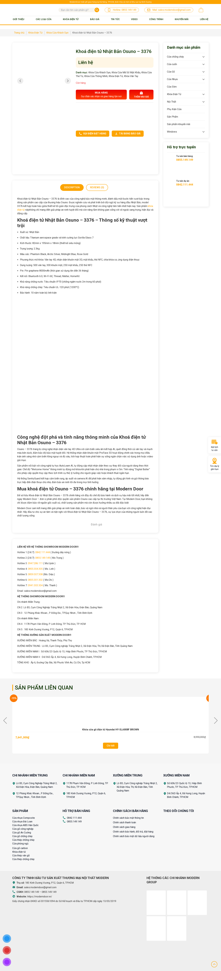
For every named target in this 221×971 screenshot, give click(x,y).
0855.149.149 (42, 557)
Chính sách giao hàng (124, 827)
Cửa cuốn (172, 64)
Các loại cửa (43, 19)
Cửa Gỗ (171, 71)
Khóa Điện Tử (71, 19)
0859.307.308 (35, 574)
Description (72, 187)
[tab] (72, 187)
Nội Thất (171, 101)
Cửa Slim (172, 86)
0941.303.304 (35, 585)
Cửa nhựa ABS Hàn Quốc (25, 825)
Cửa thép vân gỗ (21, 855)
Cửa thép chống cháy (23, 839)
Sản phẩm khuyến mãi (178, 124)
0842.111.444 (42, 552)
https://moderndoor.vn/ (39, 896)
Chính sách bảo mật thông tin (128, 817)
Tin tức (115, 19)
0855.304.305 (35, 568)
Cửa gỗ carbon (20, 848)
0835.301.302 (35, 579)
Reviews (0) (97, 187)
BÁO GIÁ (94, 19)
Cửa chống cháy (175, 56)
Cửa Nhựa (172, 79)
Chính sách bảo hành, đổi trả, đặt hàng (133, 831)
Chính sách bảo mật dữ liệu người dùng (133, 836)
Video (134, 19)
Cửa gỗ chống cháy (22, 836)
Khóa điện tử (19, 851)
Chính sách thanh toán (124, 822)
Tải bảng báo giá (128, 133)
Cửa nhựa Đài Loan (22, 821)
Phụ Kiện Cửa (174, 109)
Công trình (156, 19)
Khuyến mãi (181, 19)
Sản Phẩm (172, 116)
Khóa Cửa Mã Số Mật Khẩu (126, 72)
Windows (172, 131)
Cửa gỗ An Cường (21, 832)
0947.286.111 (35, 563)
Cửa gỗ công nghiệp (22, 828)
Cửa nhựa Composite (23, 817)
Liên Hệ (204, 19)
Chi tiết (110, 745)
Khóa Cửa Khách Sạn (99, 72)
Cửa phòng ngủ (20, 843)
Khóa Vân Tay (131, 76)
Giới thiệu (18, 19)
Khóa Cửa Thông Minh (96, 76)
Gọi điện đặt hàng (92, 133)
